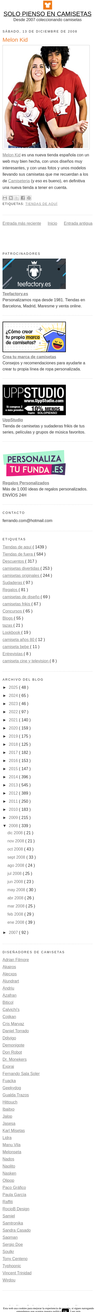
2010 (14, 809)
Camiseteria (19, 181)
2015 (14, 769)
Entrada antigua (78, 223)
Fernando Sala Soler (21, 1073)
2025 (14, 687)
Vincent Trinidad (17, 1273)
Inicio (52, 223)
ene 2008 (16, 922)
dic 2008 (15, 833)
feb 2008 (15, 914)
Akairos (9, 967)
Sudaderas (13, 582)
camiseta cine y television (26, 661)
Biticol (8, 1002)
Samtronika (13, 1223)
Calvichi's (11, 1009)
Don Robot (12, 1052)
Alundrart (11, 981)
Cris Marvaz (13, 1024)
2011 (14, 801)
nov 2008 (16, 841)
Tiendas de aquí (41, 204)
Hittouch (10, 1102)
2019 (14, 736)
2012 (14, 793)
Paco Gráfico (14, 1187)
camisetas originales (21, 575)
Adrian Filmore (16, 960)
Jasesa (9, 1123)
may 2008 (16, 890)
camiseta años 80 (19, 639)
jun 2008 (15, 881)
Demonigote (13, 1045)
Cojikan (9, 1017)
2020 (14, 728)
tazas (8, 625)
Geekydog (12, 1088)
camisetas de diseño (22, 597)
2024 (14, 695)
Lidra (7, 1138)
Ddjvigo (9, 1038)
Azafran (9, 995)
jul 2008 (15, 873)
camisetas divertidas (21, 568)
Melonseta (12, 1152)
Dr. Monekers (15, 1059)
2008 (14, 826)
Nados (8, 1159)
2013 (14, 785)
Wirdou (9, 1280)
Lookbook (12, 632)
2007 (14, 932)
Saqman (10, 1237)
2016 (14, 760)
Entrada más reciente (22, 223)
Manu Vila (12, 1145)
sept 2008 (16, 857)
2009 (14, 817)
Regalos (10, 590)
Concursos (13, 611)
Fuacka (9, 1081)
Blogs (8, 618)
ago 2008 (16, 865)
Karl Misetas (14, 1130)
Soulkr (8, 1251)
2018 (14, 744)
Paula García (14, 1194)
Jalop (7, 1116)
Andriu (8, 988)
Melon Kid (12, 155)
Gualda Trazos (16, 1095)
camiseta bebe (16, 647)
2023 (14, 704)
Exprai (8, 1066)
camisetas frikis (17, 604)
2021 (14, 720)
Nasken (9, 1173)
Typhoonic (12, 1266)
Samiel (9, 1216)
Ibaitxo (8, 1109)
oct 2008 (15, 849)
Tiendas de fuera (18, 554)
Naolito (9, 1166)
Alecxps (10, 974)
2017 (14, 752)
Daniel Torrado (16, 1031)
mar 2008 (16, 906)
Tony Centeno (15, 1259)
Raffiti (8, 1202)
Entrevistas (13, 654)
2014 (14, 777)
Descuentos (14, 561)
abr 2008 (16, 898)
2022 (14, 712)
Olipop (8, 1180)
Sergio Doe (13, 1244)
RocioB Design (16, 1209)
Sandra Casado (17, 1230)
